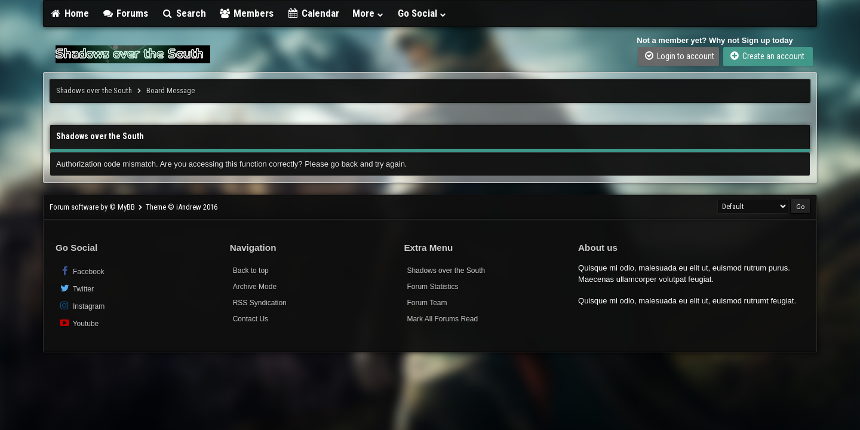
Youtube (79, 323)
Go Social (422, 13)
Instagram (82, 305)
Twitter (76, 288)
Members (246, 13)
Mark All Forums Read (442, 319)
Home (69, 13)
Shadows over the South (94, 90)
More (368, 13)
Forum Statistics (432, 286)
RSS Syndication (260, 303)
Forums (125, 13)
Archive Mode (255, 286)
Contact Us (250, 319)
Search (183, 13)
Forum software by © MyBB (93, 206)
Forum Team (427, 303)
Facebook (82, 271)
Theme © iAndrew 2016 (181, 206)
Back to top (251, 270)
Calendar (313, 13)
